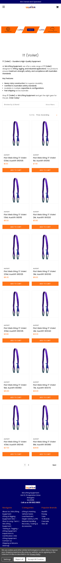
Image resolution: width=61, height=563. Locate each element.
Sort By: (32, 115)
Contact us (7, 541)
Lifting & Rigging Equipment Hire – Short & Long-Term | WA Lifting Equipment (10, 521)
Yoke (43, 516)
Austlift (44, 511)
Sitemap (5, 545)
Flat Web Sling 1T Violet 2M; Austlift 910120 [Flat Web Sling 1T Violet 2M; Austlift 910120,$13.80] (44, 216)
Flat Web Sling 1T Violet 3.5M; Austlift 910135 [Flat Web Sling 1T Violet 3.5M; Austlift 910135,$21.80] (15, 329)
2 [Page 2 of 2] (28, 465)
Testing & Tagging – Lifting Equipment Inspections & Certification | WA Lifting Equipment (10, 533)
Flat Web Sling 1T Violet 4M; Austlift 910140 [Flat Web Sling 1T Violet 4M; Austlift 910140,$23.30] (44, 329)
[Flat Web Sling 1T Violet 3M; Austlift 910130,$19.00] (45, 247)
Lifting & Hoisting (28, 511)
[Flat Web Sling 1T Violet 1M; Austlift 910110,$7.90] (45, 133)
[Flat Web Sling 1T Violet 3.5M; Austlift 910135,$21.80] (16, 304)
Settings (7, 559)
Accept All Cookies (36, 559)
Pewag (44, 514)
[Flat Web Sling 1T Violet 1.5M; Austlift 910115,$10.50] (16, 190)
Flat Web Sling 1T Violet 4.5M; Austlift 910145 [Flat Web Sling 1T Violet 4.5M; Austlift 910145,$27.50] (15, 443)
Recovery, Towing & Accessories (30, 525)
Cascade (45, 521)
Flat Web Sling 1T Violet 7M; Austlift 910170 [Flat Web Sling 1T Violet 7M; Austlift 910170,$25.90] (44, 386)
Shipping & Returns (10, 543)
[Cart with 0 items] (53, 6)
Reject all (19, 559)
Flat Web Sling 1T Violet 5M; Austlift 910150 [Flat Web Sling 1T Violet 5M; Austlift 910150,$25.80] (15, 386)
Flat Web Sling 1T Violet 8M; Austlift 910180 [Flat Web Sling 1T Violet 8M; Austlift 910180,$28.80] (44, 443)
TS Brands (45, 519)
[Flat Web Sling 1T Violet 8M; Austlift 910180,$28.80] (45, 417)
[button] (30, 24)
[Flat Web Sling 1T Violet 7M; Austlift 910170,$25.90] (45, 361)
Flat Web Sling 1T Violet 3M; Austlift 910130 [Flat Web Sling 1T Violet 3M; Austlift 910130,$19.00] (44, 273)
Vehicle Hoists (27, 514)
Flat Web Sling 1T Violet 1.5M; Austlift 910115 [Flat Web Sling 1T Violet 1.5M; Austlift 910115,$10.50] (15, 216)
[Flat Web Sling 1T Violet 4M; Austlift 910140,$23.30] (45, 304)
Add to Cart (15, 170)
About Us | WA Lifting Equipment (10, 512)
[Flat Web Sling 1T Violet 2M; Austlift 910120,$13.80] (45, 190)
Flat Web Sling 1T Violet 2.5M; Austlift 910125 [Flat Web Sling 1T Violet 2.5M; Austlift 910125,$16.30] (15, 273)
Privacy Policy (35, 554)
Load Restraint (27, 516)
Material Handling (29, 521)
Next (55, 465)
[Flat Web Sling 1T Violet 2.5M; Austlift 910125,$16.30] (16, 247)
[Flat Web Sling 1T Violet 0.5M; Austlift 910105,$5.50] (16, 133)
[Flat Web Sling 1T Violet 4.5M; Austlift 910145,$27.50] (16, 417)
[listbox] (47, 115)
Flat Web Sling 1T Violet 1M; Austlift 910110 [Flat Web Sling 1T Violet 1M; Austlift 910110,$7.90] (44, 159)
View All (44, 524)
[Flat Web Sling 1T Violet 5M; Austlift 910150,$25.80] (16, 361)
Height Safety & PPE (30, 519)
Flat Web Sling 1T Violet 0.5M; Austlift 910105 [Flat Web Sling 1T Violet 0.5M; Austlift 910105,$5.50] (15, 159)
